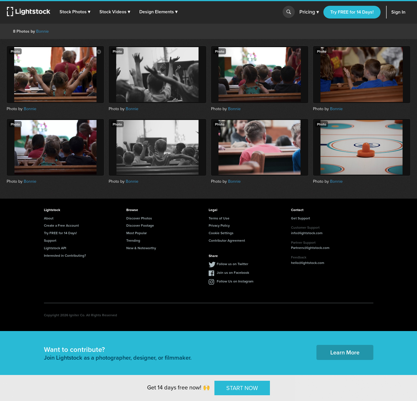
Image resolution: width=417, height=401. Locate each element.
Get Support (300, 218)
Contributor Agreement (227, 240)
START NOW (242, 387)
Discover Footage (140, 225)
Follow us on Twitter (232, 263)
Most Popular (136, 232)
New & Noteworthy (141, 247)
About (48, 218)
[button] (75, 12)
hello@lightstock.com (307, 262)
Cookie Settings (221, 232)
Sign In (398, 12)
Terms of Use (219, 218)
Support (50, 240)
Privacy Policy (219, 225)
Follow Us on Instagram (235, 281)
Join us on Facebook (233, 272)
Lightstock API (55, 247)
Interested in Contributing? (65, 255)
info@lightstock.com (307, 232)
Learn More (344, 352)
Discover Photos (139, 218)
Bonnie (42, 31)
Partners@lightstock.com (310, 247)
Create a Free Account (61, 225)
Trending (133, 240)
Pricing (309, 12)
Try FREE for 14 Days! (352, 12)
